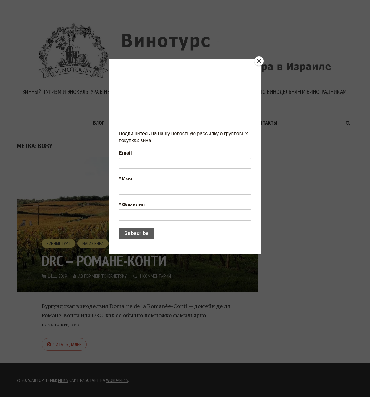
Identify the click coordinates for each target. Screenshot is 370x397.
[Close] (259, 61)
